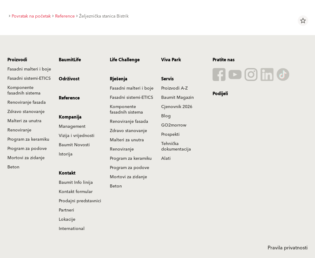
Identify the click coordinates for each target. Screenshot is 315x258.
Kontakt (67, 173)
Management (72, 126)
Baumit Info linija (76, 182)
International (72, 228)
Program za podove (27, 148)
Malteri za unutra (24, 121)
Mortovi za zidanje (26, 158)
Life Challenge (125, 60)
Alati (166, 158)
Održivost (69, 79)
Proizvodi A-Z (174, 88)
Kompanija (70, 117)
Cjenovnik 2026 (176, 107)
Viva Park (171, 60)
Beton (13, 167)
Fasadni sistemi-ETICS (29, 78)
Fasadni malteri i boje (29, 69)
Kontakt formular (76, 192)
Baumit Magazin (177, 97)
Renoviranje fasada (26, 102)
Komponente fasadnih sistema (24, 90)
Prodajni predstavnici (80, 201)
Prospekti (170, 134)
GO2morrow (173, 125)
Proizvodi (17, 60)
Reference (69, 98)
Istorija (66, 154)
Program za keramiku (28, 139)
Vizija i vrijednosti (76, 135)
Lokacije (67, 219)
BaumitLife (70, 60)
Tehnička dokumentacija (176, 146)
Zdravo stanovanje (26, 111)
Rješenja (118, 79)
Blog (166, 116)
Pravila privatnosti (288, 248)
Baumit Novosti (74, 145)
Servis (167, 79)
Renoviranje (19, 130)
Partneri (66, 210)
